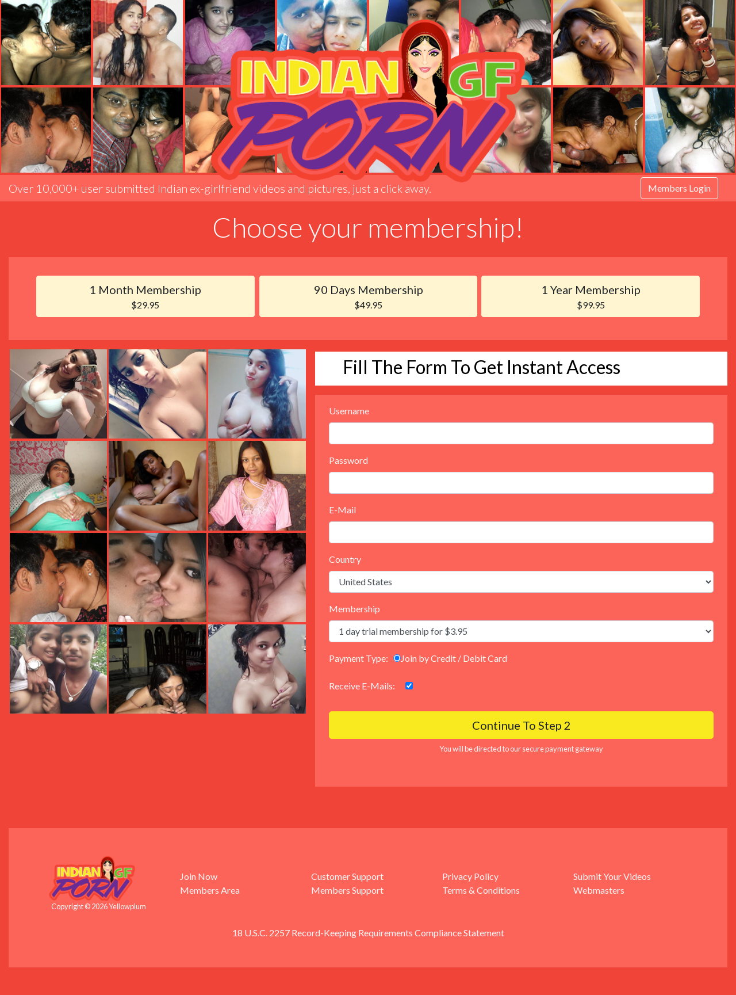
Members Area (210, 890)
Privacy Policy (470, 876)
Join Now (198, 876)
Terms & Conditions (481, 890)
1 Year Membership (590, 297)
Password (348, 460)
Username (349, 410)
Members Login (679, 187)
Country (345, 559)
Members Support (347, 890)
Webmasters (598, 890)
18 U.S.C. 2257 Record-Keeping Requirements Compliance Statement (368, 932)
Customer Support (347, 876)
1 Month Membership (145, 297)
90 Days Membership (368, 297)
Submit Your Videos (612, 876)
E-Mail (342, 509)
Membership (354, 608)
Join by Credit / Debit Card (450, 658)
